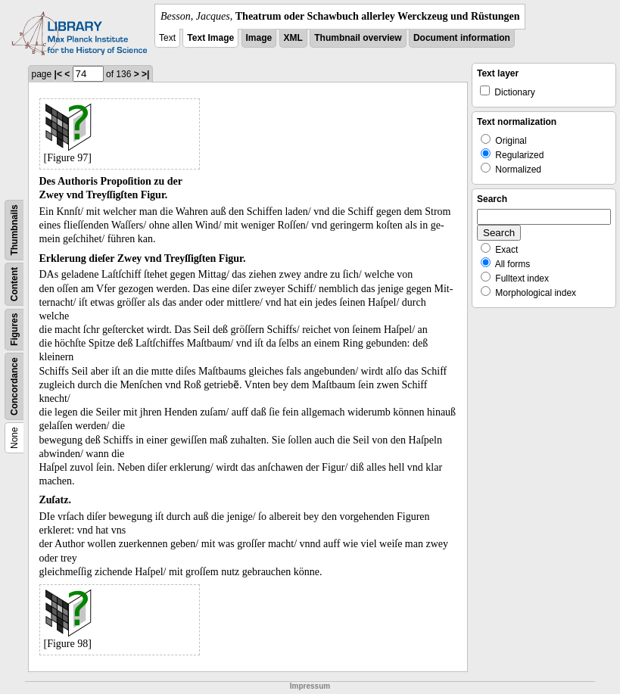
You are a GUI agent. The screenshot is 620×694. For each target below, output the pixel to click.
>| (145, 74)
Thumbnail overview (357, 38)
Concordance (14, 386)
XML (293, 38)
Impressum (310, 686)
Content (14, 284)
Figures (14, 329)
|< (58, 74)
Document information (461, 38)
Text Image (210, 38)
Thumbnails (14, 229)
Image (259, 38)
